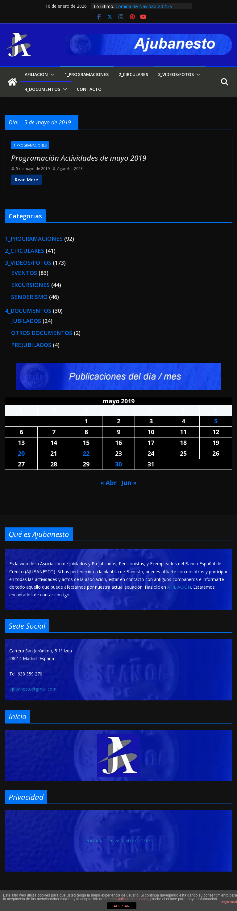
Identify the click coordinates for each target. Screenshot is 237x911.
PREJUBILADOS (31, 345)
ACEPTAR (121, 906)
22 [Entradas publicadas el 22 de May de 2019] (86, 453)
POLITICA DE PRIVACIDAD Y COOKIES (118, 841)
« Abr (108, 482)
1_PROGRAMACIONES (86, 74)
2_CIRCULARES (133, 74)
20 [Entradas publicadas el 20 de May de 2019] (21, 453)
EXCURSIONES (30, 284)
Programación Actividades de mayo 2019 (78, 158)
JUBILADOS (26, 320)
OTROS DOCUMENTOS (41, 333)
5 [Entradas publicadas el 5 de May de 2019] (216, 421)
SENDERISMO (29, 296)
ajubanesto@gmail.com (32, 689)
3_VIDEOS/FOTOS (176, 74)
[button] (51, 74)
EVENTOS (24, 272)
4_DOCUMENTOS (42, 89)
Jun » (129, 482)
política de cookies (133, 899)
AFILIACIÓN (179, 587)
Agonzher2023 (70, 169)
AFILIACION (36, 74)
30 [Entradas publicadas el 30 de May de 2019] (118, 464)
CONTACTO (89, 89)
